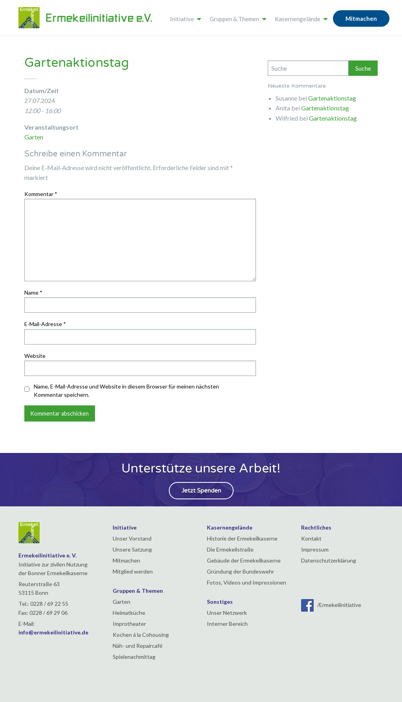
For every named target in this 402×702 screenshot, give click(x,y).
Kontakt (311, 538)
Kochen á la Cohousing (141, 634)
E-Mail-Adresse (45, 324)
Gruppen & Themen (234, 18)
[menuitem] (183, 18)
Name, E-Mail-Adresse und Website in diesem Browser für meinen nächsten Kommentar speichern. (126, 390)
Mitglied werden (133, 571)
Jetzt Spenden (201, 490)
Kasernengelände (297, 18)
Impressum (315, 549)
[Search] (308, 68)
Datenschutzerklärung (328, 560)
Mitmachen (361, 18)
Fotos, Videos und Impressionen (246, 582)
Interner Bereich (227, 623)
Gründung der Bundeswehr (240, 571)
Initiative (182, 18)
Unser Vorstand (132, 538)
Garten (33, 137)
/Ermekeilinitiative (331, 604)
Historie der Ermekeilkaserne (242, 538)
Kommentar (40, 194)
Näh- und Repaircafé (138, 645)
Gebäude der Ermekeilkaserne (244, 560)
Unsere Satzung (132, 549)
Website (35, 355)
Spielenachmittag (134, 656)
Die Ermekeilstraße (230, 549)
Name (33, 292)
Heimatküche (129, 612)
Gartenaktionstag (332, 98)
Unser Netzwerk (227, 612)
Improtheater (129, 623)
